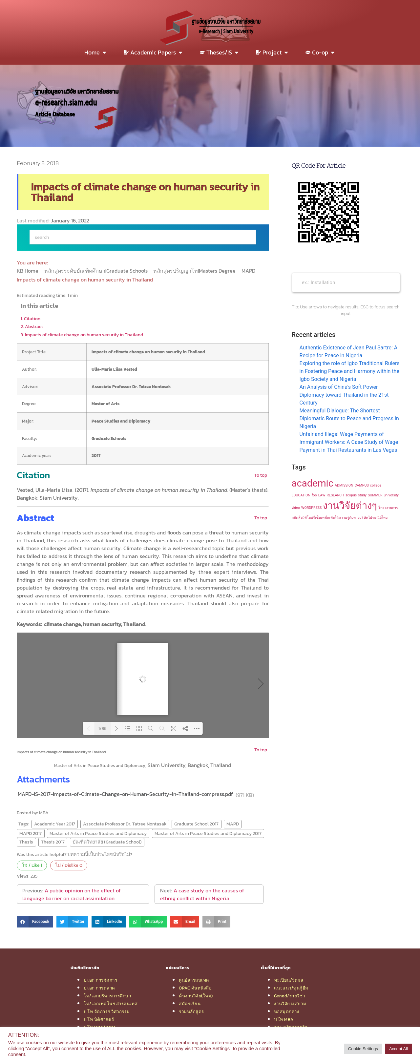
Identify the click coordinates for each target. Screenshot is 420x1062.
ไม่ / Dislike (68, 865)
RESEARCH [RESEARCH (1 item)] (335, 495)
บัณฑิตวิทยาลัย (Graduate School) (107, 841)
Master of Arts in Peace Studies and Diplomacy (98, 833)
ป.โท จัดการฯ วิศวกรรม (107, 1011)
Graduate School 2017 (196, 823)
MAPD (249, 271)
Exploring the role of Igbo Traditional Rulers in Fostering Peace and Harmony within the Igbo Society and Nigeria (350, 371)
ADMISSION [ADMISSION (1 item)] (344, 485)
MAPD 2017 (30, 833)
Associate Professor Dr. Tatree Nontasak (125, 823)
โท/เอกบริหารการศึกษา (107, 995)
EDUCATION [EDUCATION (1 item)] (301, 495)
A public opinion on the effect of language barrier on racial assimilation (71, 894)
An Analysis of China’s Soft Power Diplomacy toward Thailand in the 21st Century (344, 395)
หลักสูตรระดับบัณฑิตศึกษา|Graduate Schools (96, 271)
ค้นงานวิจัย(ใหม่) (196, 995)
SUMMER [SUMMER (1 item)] (375, 495)
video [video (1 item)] (296, 508)
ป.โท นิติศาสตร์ (99, 1019)
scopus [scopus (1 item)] (351, 495)
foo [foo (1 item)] (314, 495)
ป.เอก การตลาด (99, 988)
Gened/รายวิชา (289, 995)
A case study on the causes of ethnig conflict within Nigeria (202, 894)
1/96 (102, 728)
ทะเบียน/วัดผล (289, 980)
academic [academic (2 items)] (313, 483)
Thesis (26, 841)
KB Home (28, 271)
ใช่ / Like (32, 865)
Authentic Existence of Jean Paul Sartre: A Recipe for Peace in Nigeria (349, 351)
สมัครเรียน (189, 1003)
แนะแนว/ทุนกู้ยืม (291, 988)
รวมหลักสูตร (191, 1011)
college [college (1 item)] (375, 485)
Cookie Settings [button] (363, 1048)
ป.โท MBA (284, 1019)
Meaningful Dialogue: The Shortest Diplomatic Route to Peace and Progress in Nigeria (349, 418)
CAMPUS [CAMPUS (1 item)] (362, 485)
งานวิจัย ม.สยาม (290, 1003)
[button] (35, 921)
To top (260, 475)
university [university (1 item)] (391, 495)
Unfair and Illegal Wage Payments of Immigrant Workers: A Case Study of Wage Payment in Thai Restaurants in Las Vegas (349, 442)
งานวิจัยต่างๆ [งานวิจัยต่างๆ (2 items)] (350, 505)
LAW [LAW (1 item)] (322, 495)
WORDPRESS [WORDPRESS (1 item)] (311, 508)
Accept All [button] (398, 1048)
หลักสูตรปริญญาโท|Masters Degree (195, 271)
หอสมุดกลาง (287, 1011)
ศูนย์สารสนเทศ (194, 980)
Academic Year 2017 (54, 823)
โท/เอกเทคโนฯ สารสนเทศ (110, 1003)
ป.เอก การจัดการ (100, 980)
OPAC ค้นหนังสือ (195, 988)
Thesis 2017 (53, 841)
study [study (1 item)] (362, 495)
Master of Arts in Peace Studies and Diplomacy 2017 (208, 833)
